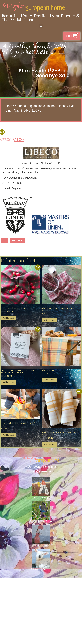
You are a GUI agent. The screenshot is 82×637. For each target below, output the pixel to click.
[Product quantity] (4, 299)
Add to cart (18, 299)
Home (10, 106)
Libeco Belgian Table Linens (36, 106)
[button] (41, 26)
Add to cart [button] (8, 376)
